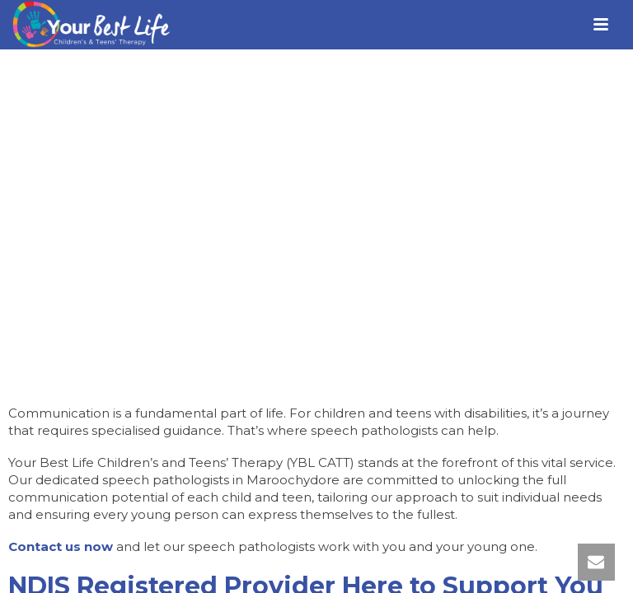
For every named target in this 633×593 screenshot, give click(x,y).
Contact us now (60, 546)
